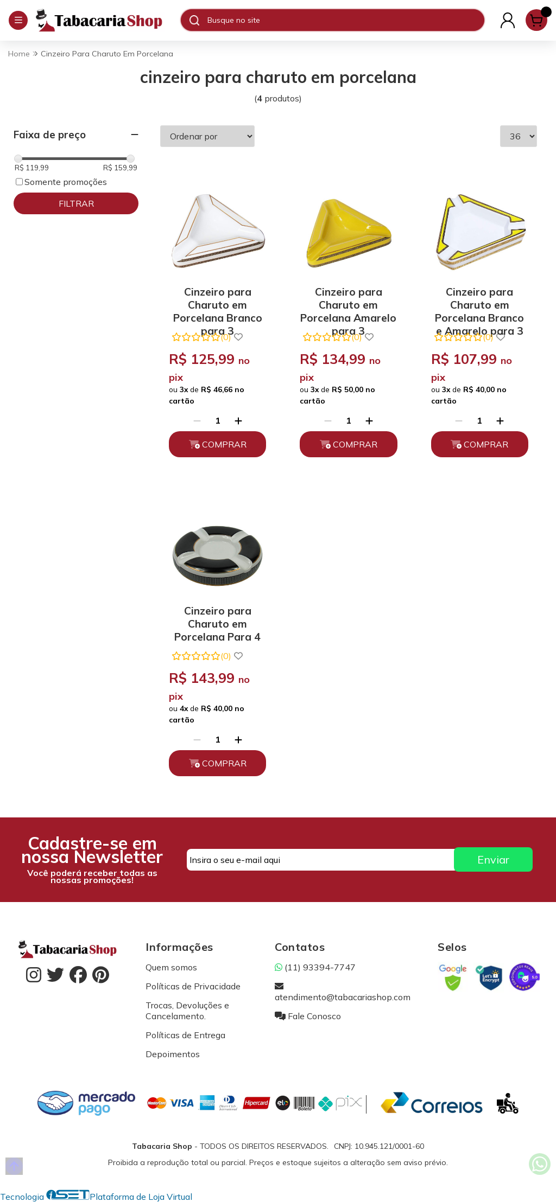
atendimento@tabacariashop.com (342, 991)
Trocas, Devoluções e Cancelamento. (187, 1010)
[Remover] (197, 420)
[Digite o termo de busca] (345, 20)
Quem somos (171, 967)
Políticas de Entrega (185, 1035)
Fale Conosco (308, 1016)
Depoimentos (173, 1053)
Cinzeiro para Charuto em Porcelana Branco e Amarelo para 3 (479, 303)
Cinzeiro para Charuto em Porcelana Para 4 (217, 622)
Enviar (493, 859)
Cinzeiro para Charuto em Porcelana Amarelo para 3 (348, 303)
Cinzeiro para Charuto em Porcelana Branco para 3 (217, 303)
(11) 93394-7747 (315, 967)
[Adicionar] (238, 420)
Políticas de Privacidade (193, 986)
